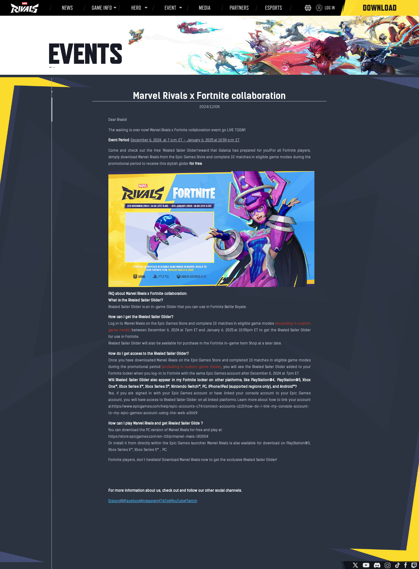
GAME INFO (101, 8)
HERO (135, 8)
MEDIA (204, 8)
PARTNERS (238, 8)
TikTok (165, 501)
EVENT (169, 8)
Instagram (150, 501)
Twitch (191, 501)
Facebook (133, 501)
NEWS (66, 8)
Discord (114, 501)
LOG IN (330, 7)
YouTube (178, 501)
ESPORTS (272, 8)
